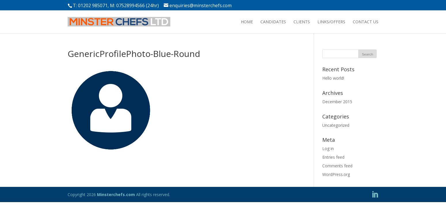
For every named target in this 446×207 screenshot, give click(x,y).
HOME (247, 21)
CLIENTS (301, 21)
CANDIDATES (273, 21)
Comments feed (337, 165)
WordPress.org (336, 174)
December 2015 (337, 101)
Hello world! (333, 78)
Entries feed (333, 157)
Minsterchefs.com (116, 194)
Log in (328, 148)
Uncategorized (335, 125)
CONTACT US (365, 21)
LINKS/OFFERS (331, 21)
